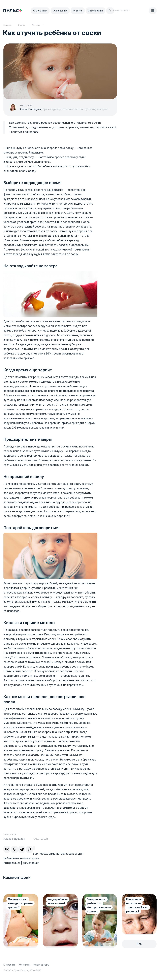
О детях (77, 10)
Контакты (24, 964)
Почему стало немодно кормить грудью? (20, 903)
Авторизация (11, 863)
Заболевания (95, 10)
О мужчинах (40, 10)
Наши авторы (41, 964)
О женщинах (60, 10)
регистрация (31, 863)
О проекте (9, 964)
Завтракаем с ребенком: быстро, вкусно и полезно (99, 905)
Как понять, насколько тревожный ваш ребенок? (137, 905)
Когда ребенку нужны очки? (57, 901)
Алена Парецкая (30, 109)
